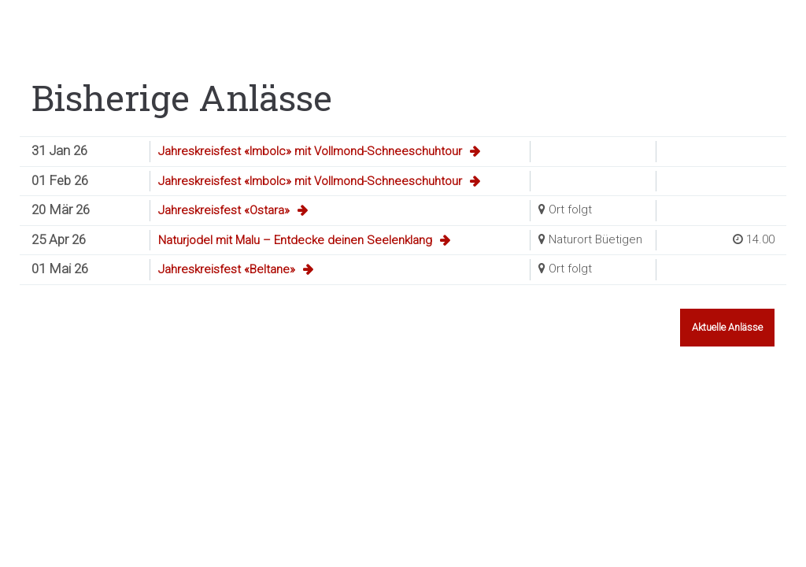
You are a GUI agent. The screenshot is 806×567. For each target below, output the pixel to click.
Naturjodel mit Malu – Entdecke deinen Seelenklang (295, 240)
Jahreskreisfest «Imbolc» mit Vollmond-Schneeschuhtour (310, 151)
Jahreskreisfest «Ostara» (224, 210)
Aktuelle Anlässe (727, 327)
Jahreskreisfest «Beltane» (226, 269)
